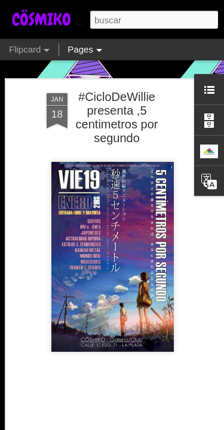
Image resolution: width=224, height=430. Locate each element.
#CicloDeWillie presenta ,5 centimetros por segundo (117, 117)
